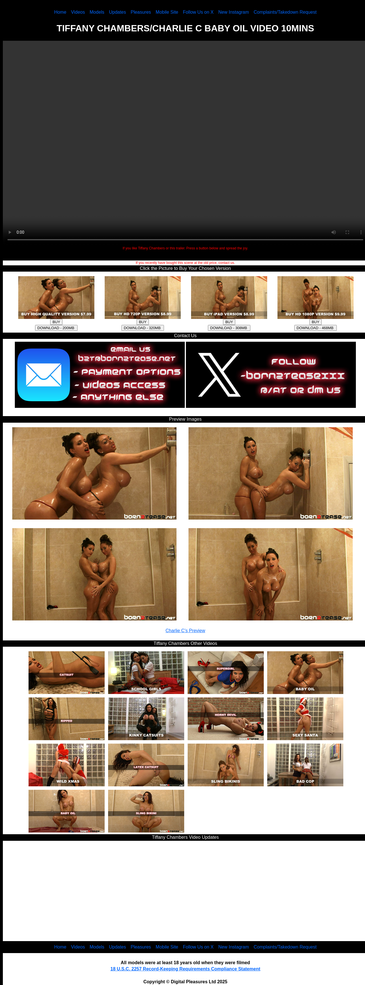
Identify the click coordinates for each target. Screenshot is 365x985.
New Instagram (233, 12)
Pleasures (141, 12)
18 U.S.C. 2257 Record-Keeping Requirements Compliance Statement (185, 968)
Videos (78, 12)
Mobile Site (167, 12)
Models (97, 12)
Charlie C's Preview (185, 630)
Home (60, 12)
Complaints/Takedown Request (285, 12)
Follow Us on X (198, 12)
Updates (117, 12)
